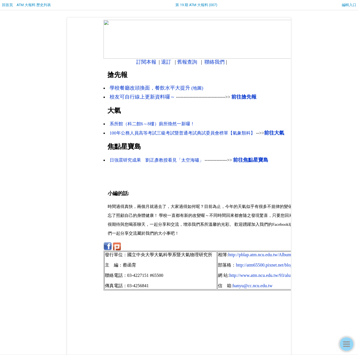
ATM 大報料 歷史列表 (34, 5)
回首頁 (7, 5)
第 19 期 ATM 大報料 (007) (196, 5)
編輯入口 (349, 5)
